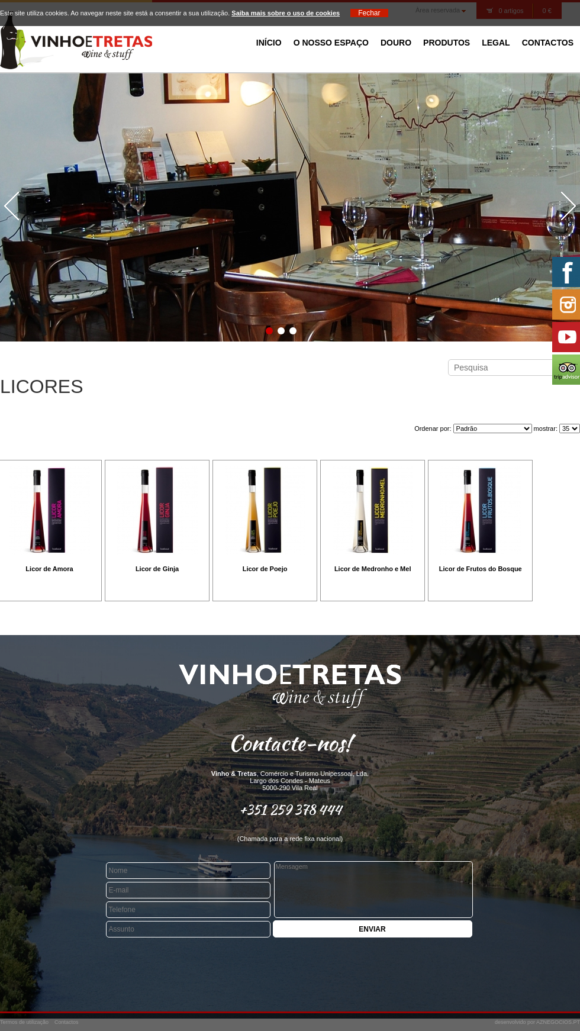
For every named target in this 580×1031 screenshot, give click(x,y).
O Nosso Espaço (331, 42)
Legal (496, 42)
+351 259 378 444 (290, 809)
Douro (396, 42)
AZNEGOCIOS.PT (558, 1022)
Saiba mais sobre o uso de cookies (285, 13)
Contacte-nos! (290, 742)
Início (269, 42)
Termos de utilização (24, 1022)
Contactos (547, 42)
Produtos (446, 42)
